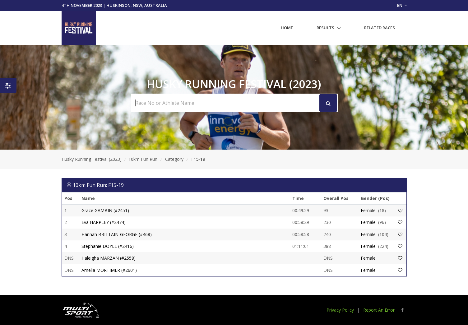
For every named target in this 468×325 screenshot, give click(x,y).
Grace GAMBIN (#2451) (105, 210)
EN (402, 5)
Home (287, 27)
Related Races (379, 27)
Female (368, 210)
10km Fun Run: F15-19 (98, 185)
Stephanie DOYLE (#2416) (107, 246)
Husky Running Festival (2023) (92, 159)
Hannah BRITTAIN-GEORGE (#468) (116, 234)
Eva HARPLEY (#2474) (103, 222)
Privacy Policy (340, 310)
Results (325, 27)
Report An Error (379, 310)
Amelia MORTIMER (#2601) (109, 270)
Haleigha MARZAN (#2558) (108, 258)
